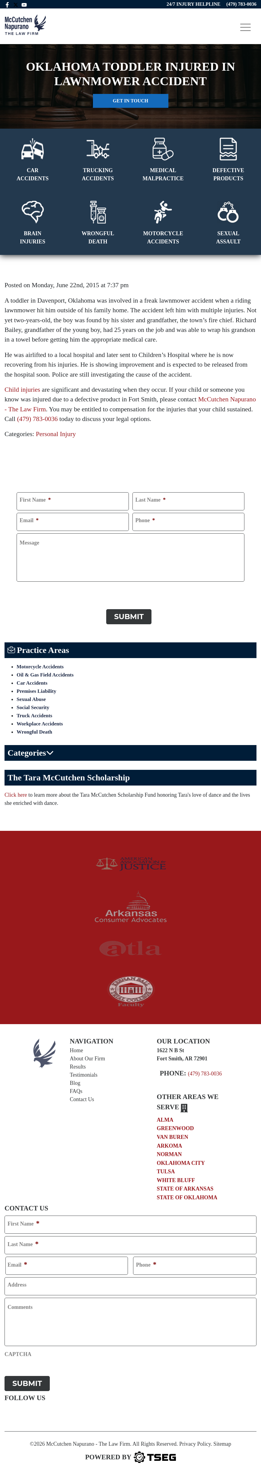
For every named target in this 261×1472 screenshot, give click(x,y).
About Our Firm (87, 1057)
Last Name (150, 500)
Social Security (33, 706)
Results (78, 1065)
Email (29, 520)
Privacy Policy (195, 1441)
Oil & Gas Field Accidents (45, 673)
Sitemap (222, 1441)
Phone (145, 520)
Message (29, 543)
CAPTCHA (30, 590)
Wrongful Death (34, 730)
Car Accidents (32, 681)
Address (17, 1283)
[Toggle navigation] (245, 27)
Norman (169, 1153)
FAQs (76, 1090)
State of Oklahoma (187, 1196)
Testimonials (83, 1073)
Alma (165, 1118)
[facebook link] (7, 4)
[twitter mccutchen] (16, 4)
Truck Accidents (34, 714)
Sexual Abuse (31, 698)
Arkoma (169, 1144)
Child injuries (22, 389)
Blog (75, 1081)
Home (76, 1049)
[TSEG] (130, 1454)
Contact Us (82, 1098)
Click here (16, 793)
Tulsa (166, 1170)
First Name (35, 500)
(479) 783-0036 (37, 419)
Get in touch (130, 100)
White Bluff (176, 1178)
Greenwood (175, 1127)
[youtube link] (24, 4)
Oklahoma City (181, 1161)
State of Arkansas (185, 1187)
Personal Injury (56, 434)
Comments (20, 1306)
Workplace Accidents (40, 722)
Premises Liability (36, 690)
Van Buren (172, 1135)
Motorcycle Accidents (40, 665)
